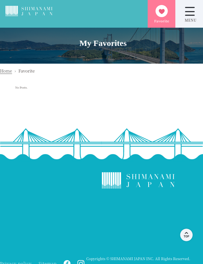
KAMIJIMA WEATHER (138, 223)
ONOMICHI (44, 223)
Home (6, 71)
